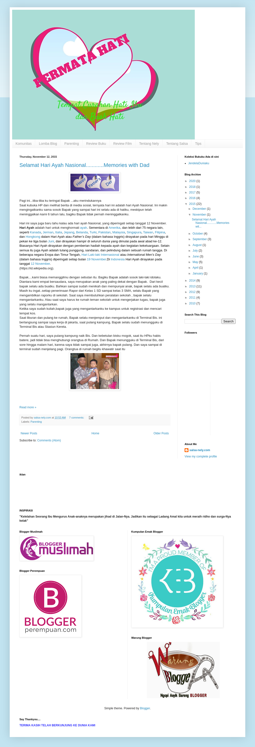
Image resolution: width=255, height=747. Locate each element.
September (200, 239)
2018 (192, 187)
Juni (51, 241)
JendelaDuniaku (198, 163)
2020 (192, 181)
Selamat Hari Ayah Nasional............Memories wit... (210, 223)
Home (95, 433)
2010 (192, 303)
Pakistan (104, 232)
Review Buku (96, 144)
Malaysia (118, 232)
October (198, 233)
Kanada (35, 232)
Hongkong (33, 236)
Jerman (48, 232)
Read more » (27, 407)
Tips (198, 144)
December (200, 208)
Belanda (82, 232)
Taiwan (148, 232)
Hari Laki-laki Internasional (100, 254)
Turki (93, 232)
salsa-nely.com (199, 450)
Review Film (122, 144)
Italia (58, 232)
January (198, 273)
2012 (192, 292)
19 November (96, 259)
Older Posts (161, 433)
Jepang (69, 232)
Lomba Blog (48, 144)
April (196, 267)
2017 (192, 192)
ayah (83, 227)
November (200, 214)
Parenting (71, 144)
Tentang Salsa (177, 144)
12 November (40, 263)
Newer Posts (29, 433)
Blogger (145, 708)
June (196, 256)
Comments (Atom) (49, 440)
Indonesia (118, 259)
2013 (192, 286)
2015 (192, 204)
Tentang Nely (149, 144)
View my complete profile (201, 456)
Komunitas (24, 144)
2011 (192, 297)
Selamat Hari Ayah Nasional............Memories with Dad (84, 165)
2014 (192, 280)
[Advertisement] (228, 393)
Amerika (114, 227)
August (198, 245)
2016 (192, 198)
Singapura (134, 232)
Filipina (160, 232)
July (196, 250)
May (196, 262)
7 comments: (77, 417)
